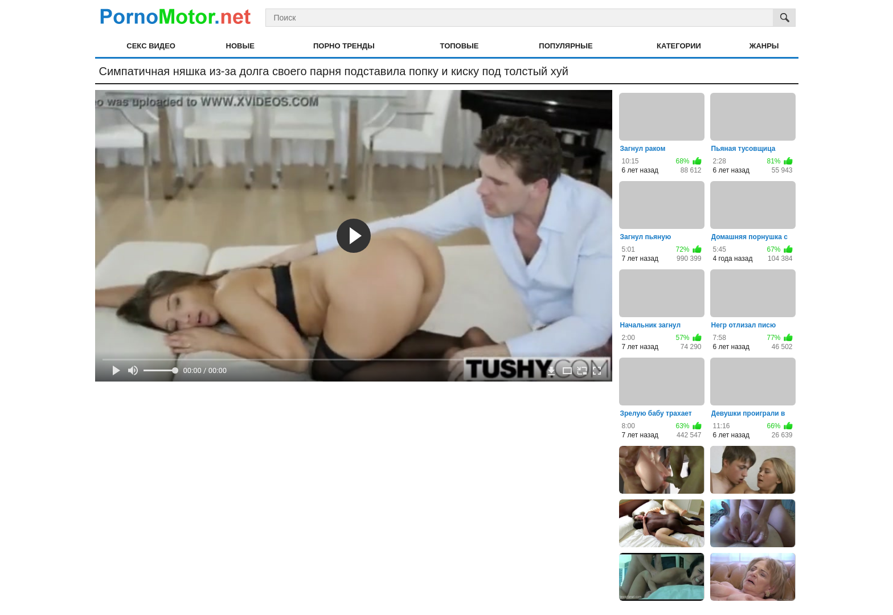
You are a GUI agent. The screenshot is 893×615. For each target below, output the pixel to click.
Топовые (459, 46)
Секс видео (150, 46)
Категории (679, 46)
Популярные (565, 46)
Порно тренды (344, 46)
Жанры (764, 46)
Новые (240, 46)
